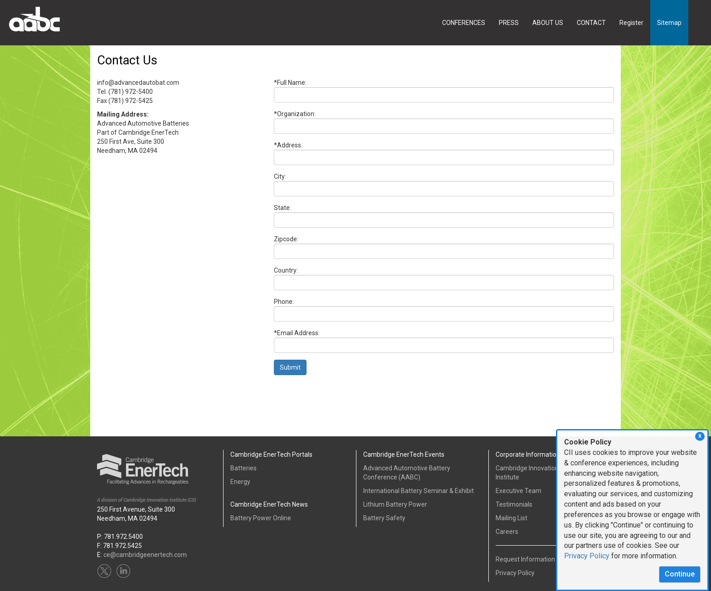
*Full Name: (290, 82)
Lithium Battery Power (395, 504)
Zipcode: (286, 239)
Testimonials (514, 504)
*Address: (288, 145)
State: (282, 207)
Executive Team (518, 490)
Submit (290, 367)
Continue (680, 574)
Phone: (284, 301)
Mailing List (511, 518)
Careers (507, 531)
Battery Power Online (260, 518)
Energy (240, 481)
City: (280, 176)
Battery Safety (384, 518)
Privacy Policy (586, 556)
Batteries (243, 468)
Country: (286, 270)
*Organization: (295, 113)
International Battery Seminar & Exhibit (418, 490)
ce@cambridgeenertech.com (145, 554)
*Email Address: (297, 333)
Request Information (525, 559)
